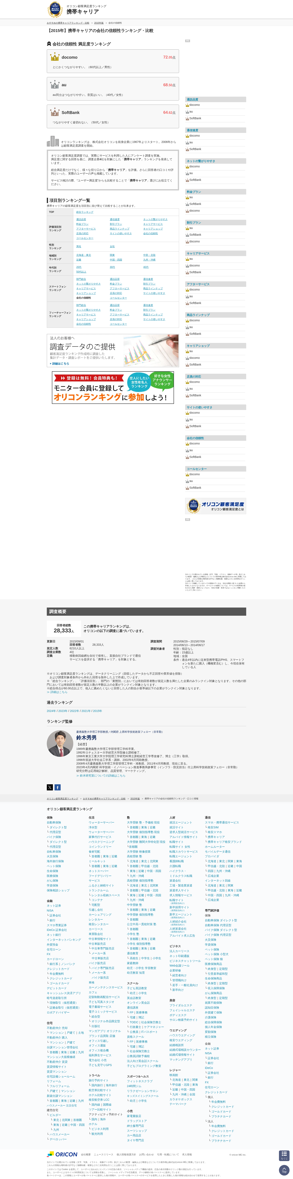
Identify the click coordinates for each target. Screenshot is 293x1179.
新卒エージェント (180, 916)
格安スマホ (215, 832)
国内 (94, 1119)
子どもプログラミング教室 (144, 1065)
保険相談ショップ (58, 890)
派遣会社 (175, 880)
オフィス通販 (97, 1045)
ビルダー (55, 1115)
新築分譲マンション (59, 1095)
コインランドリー (100, 846)
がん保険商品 (213, 993)
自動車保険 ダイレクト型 (221, 920)
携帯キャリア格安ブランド (225, 841)
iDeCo (209, 1068)
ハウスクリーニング (101, 841)
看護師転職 (176, 861)
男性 (78, 246)
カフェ (93, 992)
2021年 (86, 711)
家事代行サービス (100, 837)
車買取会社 (96, 934)
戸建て (71, 1032)
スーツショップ (137, 1130)
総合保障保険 (213, 1022)
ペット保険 (54, 866)
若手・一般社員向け (185, 985)
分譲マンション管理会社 (62, 1047)
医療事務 (142, 1012)
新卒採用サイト (179, 909)
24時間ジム (134, 1086)
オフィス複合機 (99, 1050)
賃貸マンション (57, 1071)
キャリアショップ (153, 228)
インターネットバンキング (64, 939)
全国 (192, 1094)
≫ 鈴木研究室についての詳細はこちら (101, 775)
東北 (56, 1120)
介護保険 (210, 1017)
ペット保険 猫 (214, 959)
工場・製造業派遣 (180, 885)
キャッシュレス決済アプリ (64, 993)
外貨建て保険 (213, 1012)
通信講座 (132, 1007)
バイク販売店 (97, 963)
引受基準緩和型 (218, 973)
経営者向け (179, 975)
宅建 (133, 1017)
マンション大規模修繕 (61, 1057)
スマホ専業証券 (57, 925)
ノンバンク (68, 964)
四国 (210, 871)
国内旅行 (97, 1085)
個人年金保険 (213, 1027)
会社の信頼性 (150, 233)
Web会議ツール (179, 965)
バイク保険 (54, 837)
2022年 (74, 711)
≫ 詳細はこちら (57, 692)
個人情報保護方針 (126, 1154)
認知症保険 (212, 1007)
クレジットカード (58, 968)
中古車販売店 (97, 943)
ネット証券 (54, 905)
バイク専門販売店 (103, 968)
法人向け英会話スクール (142, 1061)
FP (131, 1012)
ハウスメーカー (60, 1134)
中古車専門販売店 (103, 948)
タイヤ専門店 (135, 1140)
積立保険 (210, 1036)
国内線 (96, 1104)
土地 (81, 1032)
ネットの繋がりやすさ (155, 219)
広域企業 (213, 875)
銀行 (52, 920)
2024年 (51, 711)
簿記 (141, 1017)
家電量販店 (134, 1116)
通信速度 (115, 219)
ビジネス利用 (100, 1128)
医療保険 (52, 875)
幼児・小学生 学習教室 (141, 968)
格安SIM (213, 827)
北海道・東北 (83, 255)
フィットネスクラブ (140, 1081)
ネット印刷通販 (179, 956)
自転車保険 (54, 851)
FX (48, 954)
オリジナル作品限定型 (106, 1021)
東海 (64, 1052)
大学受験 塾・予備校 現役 (143, 822)
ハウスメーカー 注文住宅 (62, 1105)
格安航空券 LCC (99, 1099)
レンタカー (96, 919)
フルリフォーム (60, 1086)
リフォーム (54, 1081)
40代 (145, 267)
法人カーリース (179, 951)
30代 (112, 267)
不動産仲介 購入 (57, 1037)
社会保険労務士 (151, 1022)
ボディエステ (178, 1015)
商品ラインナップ (119, 228)
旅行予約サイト (99, 1080)
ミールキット (97, 861)
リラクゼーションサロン (142, 1091)
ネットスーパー (99, 871)
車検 (91, 982)
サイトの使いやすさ (121, 233)
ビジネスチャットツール (185, 960)
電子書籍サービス (100, 1006)
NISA (50, 910)
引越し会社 (96, 909)
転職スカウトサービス (183, 851)
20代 (78, 267)
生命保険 (52, 871)
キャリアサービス (153, 224)
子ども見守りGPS (100, 1065)
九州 (81, 1052)
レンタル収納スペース (106, 895)
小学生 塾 (133, 934)
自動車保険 (54, 822)
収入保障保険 (216, 988)
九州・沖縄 (149, 259)
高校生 (134, 958)
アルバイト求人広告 (182, 935)
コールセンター (84, 238)
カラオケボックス (180, 1099)
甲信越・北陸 (149, 866)
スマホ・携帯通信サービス (222, 822)
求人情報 (187, 1154)
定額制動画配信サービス (104, 997)
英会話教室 (134, 998)
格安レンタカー (99, 924)
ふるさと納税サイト (101, 885)
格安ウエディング (180, 1040)
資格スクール (135, 1036)
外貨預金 (52, 944)
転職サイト (176, 841)
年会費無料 (57, 973)
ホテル (93, 1124)
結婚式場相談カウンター (185, 1049)
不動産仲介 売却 (57, 1028)
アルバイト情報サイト (183, 837)
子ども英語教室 (137, 988)
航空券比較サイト (100, 1090)
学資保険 (52, 885)
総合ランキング (84, 212)
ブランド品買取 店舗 (102, 1036)
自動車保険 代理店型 (218, 925)
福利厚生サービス (100, 1055)
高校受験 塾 (134, 856)
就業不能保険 (213, 1002)
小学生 (157, 958)
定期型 (223, 968)
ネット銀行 (54, 934)
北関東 (66, 1120)
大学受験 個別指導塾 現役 (143, 832)
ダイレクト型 (58, 827)
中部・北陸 (149, 255)
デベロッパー (58, 1139)
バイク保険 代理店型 (218, 934)
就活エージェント (180, 822)
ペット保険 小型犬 (216, 954)
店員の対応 (82, 233)
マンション (57, 1032)
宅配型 (96, 904)
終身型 (212, 968)
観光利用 (97, 1133)
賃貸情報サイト (57, 1066)
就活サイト (176, 827)
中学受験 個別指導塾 (140, 914)
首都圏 (54, 1052)
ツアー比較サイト (100, 1109)
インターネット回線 (218, 880)
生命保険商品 (213, 978)
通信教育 (132, 953)
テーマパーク (178, 1104)
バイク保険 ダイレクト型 (221, 929)
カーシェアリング (100, 914)
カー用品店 (134, 1135)
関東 (112, 255)
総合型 (96, 1016)
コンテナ (97, 900)
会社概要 (86, 1154)
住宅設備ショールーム (61, 1076)
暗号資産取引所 (57, 998)
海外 (103, 1119)
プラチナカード (221, 1116)
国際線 (107, 1104)
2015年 (97, 711)
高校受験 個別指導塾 (140, 880)
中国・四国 (116, 259)
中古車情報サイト (100, 938)
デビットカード (57, 988)
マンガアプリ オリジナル (105, 1031)
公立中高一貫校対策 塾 (141, 924)
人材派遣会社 (178, 930)
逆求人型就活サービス (183, 832)
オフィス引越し (99, 1040)
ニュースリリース (103, 1154)
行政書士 (135, 1027)
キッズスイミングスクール (143, 1095)
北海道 (134, 861)
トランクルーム (99, 890)
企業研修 (175, 970)
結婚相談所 (176, 1045)
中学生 (145, 958)
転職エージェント (180, 856)
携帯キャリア (216, 837)
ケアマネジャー (154, 1027)
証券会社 (55, 915)
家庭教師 (132, 963)
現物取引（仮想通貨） (64, 1002)
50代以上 (81, 271)
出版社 (96, 1026)
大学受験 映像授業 (139, 851)
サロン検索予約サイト (183, 1019)
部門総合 (81, 279)
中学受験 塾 (134, 904)
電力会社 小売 (98, 1060)
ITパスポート (149, 1031)
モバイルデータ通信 (218, 851)
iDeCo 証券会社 (57, 929)
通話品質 (81, 219)
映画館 (173, 1075)
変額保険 (210, 1031)
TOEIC (134, 1022)
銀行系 (54, 964)
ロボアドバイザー (58, 1012)
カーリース (96, 929)
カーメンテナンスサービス (106, 987)
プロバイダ (212, 856)
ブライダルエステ (180, 1005)
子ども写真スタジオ (101, 1001)
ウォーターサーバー (101, 822)
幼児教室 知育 (136, 972)
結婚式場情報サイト (182, 1054)
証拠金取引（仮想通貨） (65, 1007)
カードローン (55, 959)
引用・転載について (168, 1154)
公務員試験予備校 (138, 1056)
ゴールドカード (60, 983)
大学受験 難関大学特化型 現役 (146, 841)
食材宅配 (94, 851)
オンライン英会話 (138, 1002)
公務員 (134, 1031)
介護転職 (175, 866)
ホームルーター (215, 846)
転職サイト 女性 (179, 846)
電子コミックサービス (103, 1011)
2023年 (63, 711)
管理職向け (179, 980)
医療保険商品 (213, 964)
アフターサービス (86, 228)
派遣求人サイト (179, 890)
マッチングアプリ (180, 1059)
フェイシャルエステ (182, 1010)
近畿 (78, 259)
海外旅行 (111, 1085)
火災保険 (52, 856)
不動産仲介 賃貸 (57, 1061)
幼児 (133, 993)
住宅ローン (54, 949)
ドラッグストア (137, 1121)
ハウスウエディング (182, 1035)
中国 (239, 866)
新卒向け (178, 989)
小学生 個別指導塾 (139, 943)
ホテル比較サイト (100, 1095)
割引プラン (116, 224)
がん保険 (52, 880)
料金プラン (82, 224)
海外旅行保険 (55, 861)
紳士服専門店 (135, 1125)
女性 (112, 246)
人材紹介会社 (178, 923)
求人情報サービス (180, 895)
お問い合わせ (146, 1154)
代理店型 (55, 832)
